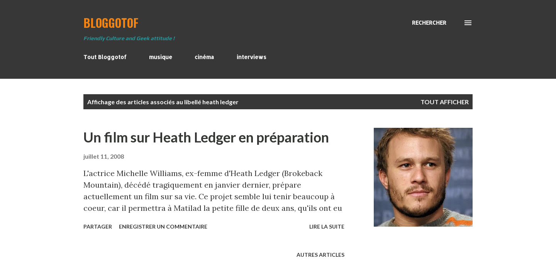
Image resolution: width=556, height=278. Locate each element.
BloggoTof (110, 22)
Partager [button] (97, 226)
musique (160, 57)
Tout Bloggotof (105, 57)
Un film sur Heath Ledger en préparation (206, 137)
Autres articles (320, 254)
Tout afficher (444, 101)
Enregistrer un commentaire (163, 226)
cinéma (204, 57)
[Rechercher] (429, 23)
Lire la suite (326, 226)
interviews (251, 57)
